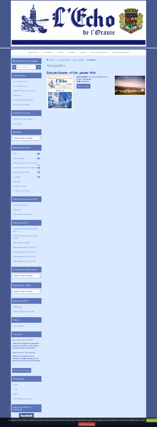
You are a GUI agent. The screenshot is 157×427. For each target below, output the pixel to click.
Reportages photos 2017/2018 (24, 256)
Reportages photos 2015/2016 (24, 261)
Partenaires (18, 378)
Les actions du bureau (21, 104)
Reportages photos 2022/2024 (24, 247)
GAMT (15, 394)
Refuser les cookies (86, 424)
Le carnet (26, 177)
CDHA (15, 385)
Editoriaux (17, 181)
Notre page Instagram (120, 52)
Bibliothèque (18, 307)
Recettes (72, 52)
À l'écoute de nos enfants (22, 214)
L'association (19, 75)
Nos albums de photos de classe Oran (25, 230)
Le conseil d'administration (23, 100)
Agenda (83, 52)
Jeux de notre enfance (26, 172)
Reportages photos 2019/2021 (24, 252)
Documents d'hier (21, 147)
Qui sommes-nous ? (20, 81)
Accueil (51, 60)
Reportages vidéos (22, 285)
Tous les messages (21, 370)
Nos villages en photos (21, 243)
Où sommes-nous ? (20, 86)
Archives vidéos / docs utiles (23, 311)
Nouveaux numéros (20, 205)
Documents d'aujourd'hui (25, 199)
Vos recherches (19, 326)
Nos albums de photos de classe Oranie (25, 237)
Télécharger (83, 86)
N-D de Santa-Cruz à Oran (23, 399)
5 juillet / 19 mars (19, 186)
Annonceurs (17, 124)
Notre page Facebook (99, 52)
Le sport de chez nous (21, 191)
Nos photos (48, 52)
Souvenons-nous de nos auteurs (26, 167)
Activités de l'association (25, 269)
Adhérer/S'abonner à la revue (24, 91)
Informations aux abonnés (23, 119)
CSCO (15, 389)
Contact (60, 52)
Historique (17, 95)
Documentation (20, 300)
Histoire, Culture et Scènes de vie (26, 163)
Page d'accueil (33, 52)
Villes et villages (26, 158)
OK (38, 67)
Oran (26, 154)
